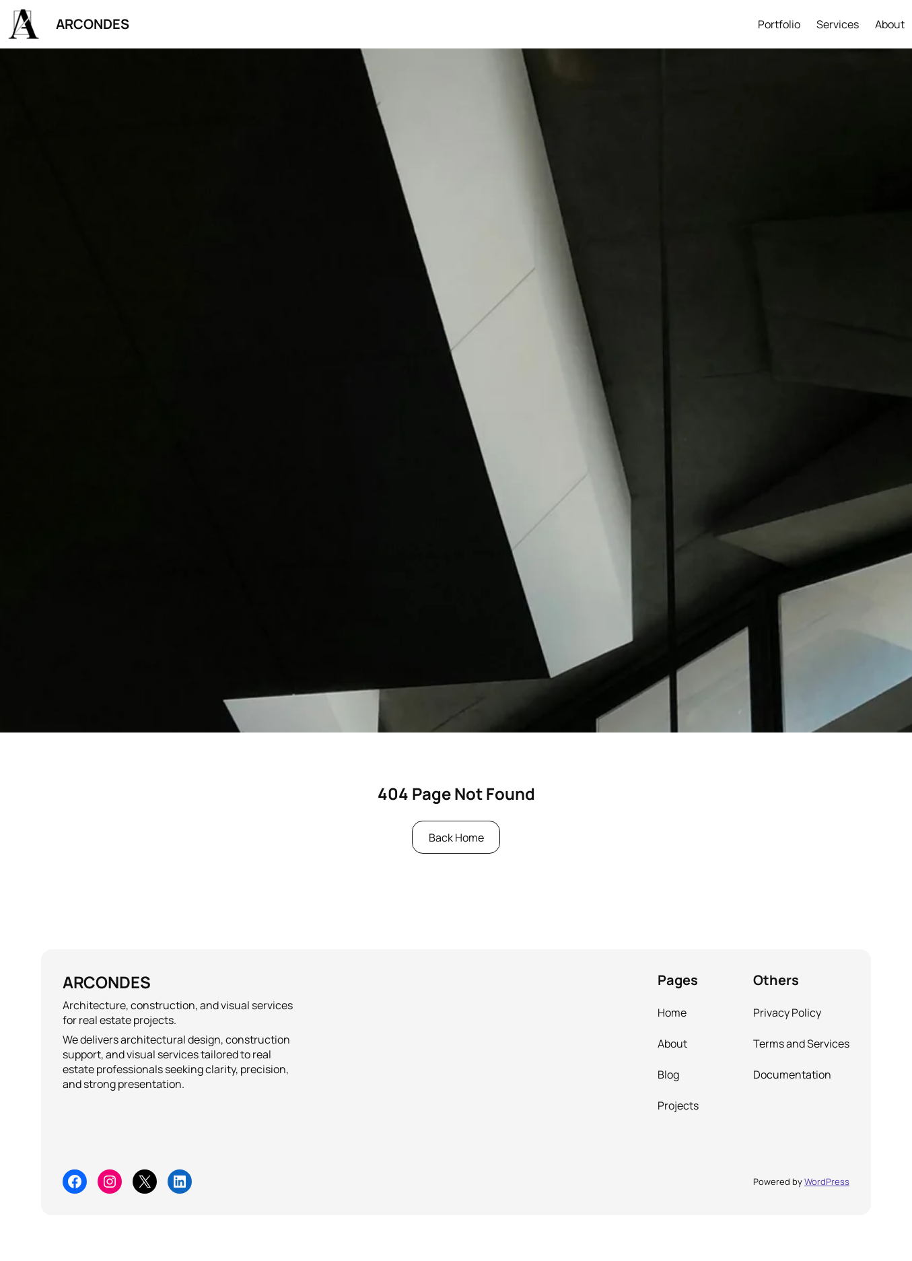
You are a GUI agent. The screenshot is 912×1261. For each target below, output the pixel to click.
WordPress (826, 1181)
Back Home (456, 837)
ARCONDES (92, 24)
